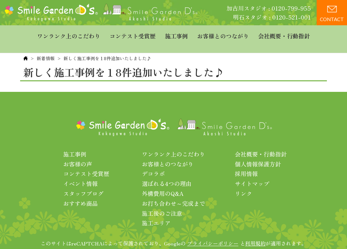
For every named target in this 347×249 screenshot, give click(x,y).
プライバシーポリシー (212, 233)
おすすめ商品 (80, 193)
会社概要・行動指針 (284, 33)
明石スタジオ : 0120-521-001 (272, 17)
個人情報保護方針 (258, 153)
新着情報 (46, 47)
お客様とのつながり (223, 33)
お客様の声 (77, 153)
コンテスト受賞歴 (133, 33)
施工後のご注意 (162, 202)
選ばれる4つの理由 (166, 173)
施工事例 (176, 33)
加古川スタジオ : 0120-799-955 (269, 8)
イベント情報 (80, 173)
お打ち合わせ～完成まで (173, 193)
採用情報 (246, 163)
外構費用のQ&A (163, 183)
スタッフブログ (83, 183)
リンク (243, 183)
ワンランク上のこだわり (68, 33)
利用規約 (255, 233)
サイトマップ (252, 173)
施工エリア (156, 212)
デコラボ (153, 163)
